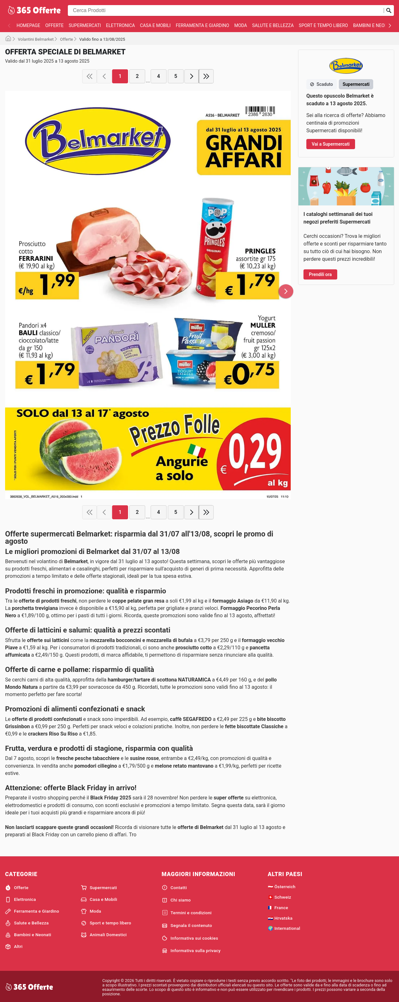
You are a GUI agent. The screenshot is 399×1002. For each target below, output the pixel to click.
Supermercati (85, 25)
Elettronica (120, 25)
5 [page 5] (175, 76)
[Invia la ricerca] (389, 10)
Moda (240, 25)
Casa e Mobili (155, 25)
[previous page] (104, 76)
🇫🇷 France (278, 907)
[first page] (89, 76)
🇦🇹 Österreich (282, 886)
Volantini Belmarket (35, 39)
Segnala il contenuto (187, 926)
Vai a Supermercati (331, 144)
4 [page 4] (158, 76)
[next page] (191, 76)
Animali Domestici (104, 935)
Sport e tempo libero (323, 25)
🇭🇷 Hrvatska (280, 918)
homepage (28, 25)
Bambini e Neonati (373, 25)
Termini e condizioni (187, 913)
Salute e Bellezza (273, 25)
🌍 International (284, 928)
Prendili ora (320, 274)
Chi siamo (176, 900)
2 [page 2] (137, 76)
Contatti (174, 887)
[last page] (206, 76)
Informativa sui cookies (190, 938)
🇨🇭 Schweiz (279, 897)
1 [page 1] (120, 76)
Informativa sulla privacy (191, 951)
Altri (14, 947)
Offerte (54, 25)
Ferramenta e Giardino (202, 25)
